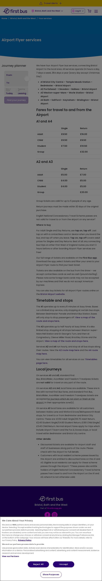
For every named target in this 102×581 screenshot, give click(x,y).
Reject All (38, 564)
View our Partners (10, 556)
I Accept (63, 564)
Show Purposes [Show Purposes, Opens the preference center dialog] (51, 574)
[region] (51, 549)
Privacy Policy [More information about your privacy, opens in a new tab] (24, 540)
